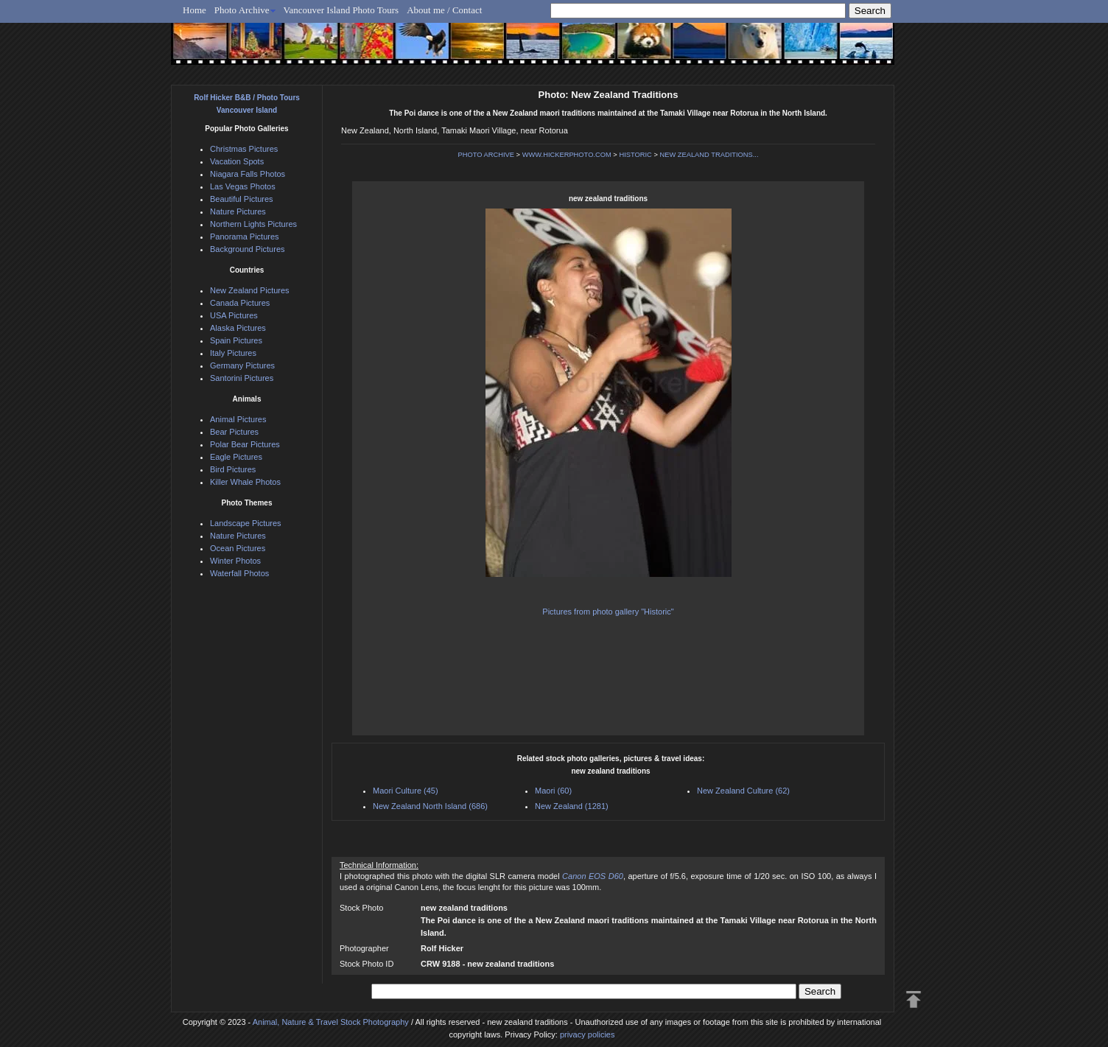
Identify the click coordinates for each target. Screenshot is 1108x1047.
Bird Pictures (233, 469)
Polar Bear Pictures (245, 444)
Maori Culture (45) (405, 790)
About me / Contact (444, 9)
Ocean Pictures (237, 548)
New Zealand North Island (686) (430, 806)
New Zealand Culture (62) (743, 790)
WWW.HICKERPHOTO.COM (566, 154)
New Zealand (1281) (572, 806)
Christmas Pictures (244, 148)
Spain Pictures (236, 340)
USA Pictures (234, 315)
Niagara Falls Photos (247, 173)
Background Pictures (247, 249)
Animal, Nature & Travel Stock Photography (331, 1022)
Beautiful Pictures (241, 199)
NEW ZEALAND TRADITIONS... (708, 154)
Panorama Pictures (244, 236)
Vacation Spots (237, 161)
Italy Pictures (233, 353)
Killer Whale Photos (245, 481)
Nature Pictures (238, 211)
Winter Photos (235, 560)
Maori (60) (553, 790)
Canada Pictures (240, 302)
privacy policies (587, 1034)
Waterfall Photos (239, 573)
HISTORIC (635, 154)
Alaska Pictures (238, 327)
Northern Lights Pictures (253, 224)
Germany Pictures (242, 365)
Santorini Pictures (241, 378)
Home (194, 9)
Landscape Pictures (245, 523)
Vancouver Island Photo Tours (341, 9)
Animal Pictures (238, 419)
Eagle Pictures (236, 456)
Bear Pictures (234, 431)
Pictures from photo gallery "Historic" (607, 611)
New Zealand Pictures (250, 290)
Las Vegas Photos (243, 186)
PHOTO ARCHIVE (485, 154)
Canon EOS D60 (592, 876)
